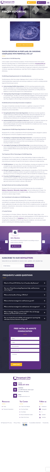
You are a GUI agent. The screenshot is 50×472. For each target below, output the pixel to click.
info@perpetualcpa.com (25, 397)
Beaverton (10, 190)
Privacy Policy (17, 423)
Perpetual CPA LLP (40, 64)
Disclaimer (24, 423)
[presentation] (6, 242)
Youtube (44, 418)
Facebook (44, 407)
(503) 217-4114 (41, 2)
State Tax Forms (25, 418)
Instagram (44, 410)
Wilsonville (17, 190)
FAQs (4, 407)
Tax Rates (23, 413)
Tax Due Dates (24, 410)
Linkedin (44, 415)
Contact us (21, 218)
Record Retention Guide (27, 415)
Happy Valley (23, 190)
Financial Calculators (8, 410)
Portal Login (30, 2)
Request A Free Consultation (25, 45)
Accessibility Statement (35, 423)
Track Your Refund (25, 407)
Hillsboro (4, 190)
